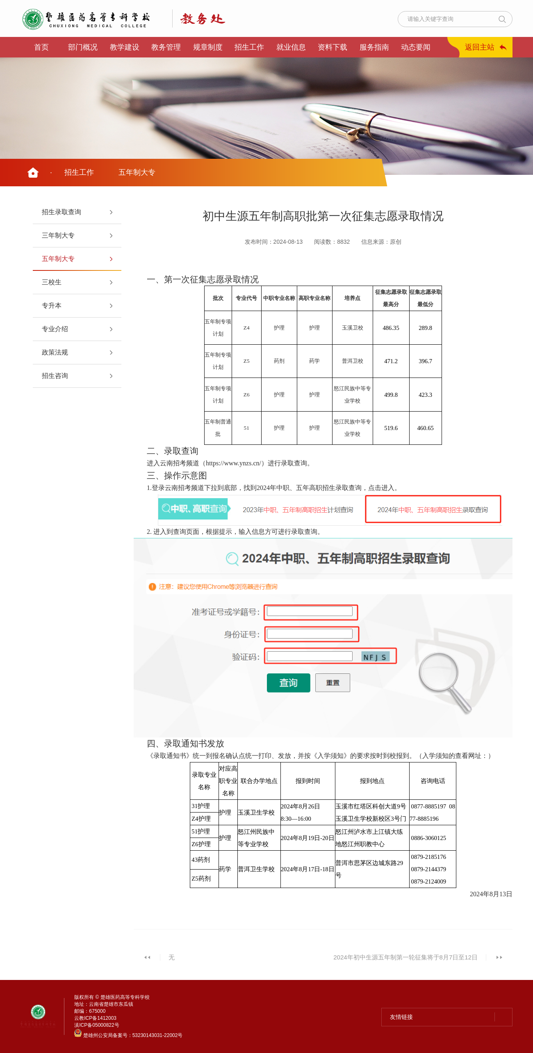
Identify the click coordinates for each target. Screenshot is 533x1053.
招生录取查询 (61, 211)
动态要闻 (415, 47)
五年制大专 (136, 172)
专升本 (51, 305)
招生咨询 (55, 375)
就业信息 (291, 47)
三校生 (51, 282)
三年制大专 (58, 235)
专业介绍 (55, 328)
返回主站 (479, 47)
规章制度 (208, 47)
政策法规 (55, 352)
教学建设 (124, 47)
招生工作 (249, 47)
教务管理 (166, 47)
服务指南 (374, 47)
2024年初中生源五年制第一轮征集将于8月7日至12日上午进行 (405, 962)
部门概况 (83, 47)
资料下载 (332, 47)
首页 (41, 47)
